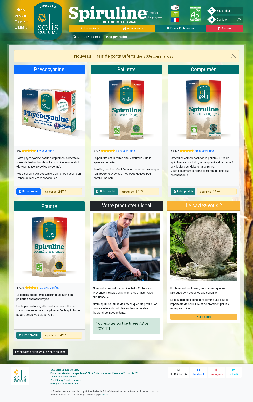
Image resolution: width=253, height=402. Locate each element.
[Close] (234, 56)
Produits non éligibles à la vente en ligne (40, 352)
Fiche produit (28, 191)
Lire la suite (204, 316)
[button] (21, 28)
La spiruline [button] (88, 28)
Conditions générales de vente (66, 380)
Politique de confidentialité (64, 383)
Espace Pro (180, 28)
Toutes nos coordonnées (63, 376)
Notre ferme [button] (132, 28)
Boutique (224, 28)
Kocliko (104, 394)
